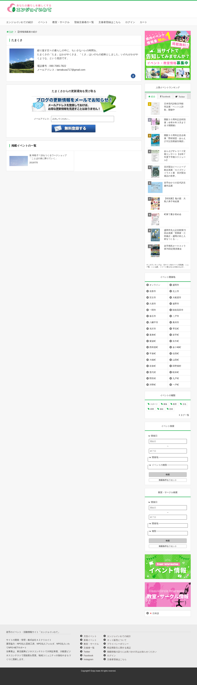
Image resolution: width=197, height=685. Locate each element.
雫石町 (176, 328)
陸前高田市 (178, 310)
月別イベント (90, 636)
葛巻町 (152, 335)
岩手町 (176, 335)
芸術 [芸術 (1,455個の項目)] (171, 409)
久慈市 (152, 303)
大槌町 (152, 360)
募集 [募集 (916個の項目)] (165, 404)
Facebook (88, 655)
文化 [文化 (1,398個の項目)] (184, 404)
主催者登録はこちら (109, 22)
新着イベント (90, 640)
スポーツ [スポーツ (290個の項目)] (154, 404)
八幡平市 (153, 322)
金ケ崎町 (177, 347)
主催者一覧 (89, 647)
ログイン (130, 22)
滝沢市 (152, 328)
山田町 (176, 360)
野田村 (152, 378)
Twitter (87, 651)
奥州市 (176, 322)
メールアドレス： (42, 119)
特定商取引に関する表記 (119, 647)
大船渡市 (177, 297)
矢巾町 (176, 341)
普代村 (152, 372)
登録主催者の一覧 (84, 22)
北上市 (176, 291)
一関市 (152, 310)
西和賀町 (153, 347)
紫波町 (152, 341)
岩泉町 (152, 366)
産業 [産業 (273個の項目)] (152, 409)
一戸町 (176, 384)
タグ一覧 (185, 415)
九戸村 (176, 378)
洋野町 (152, 384)
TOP (9, 32)
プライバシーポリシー (118, 644)
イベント (43, 22)
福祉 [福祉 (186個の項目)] (161, 409)
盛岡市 (176, 285)
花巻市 (152, 291)
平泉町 (152, 353)
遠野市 (176, 303)
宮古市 (152, 297)
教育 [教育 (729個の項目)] (175, 404)
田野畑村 (177, 366)
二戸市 (176, 316)
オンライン (154, 285)
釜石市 (152, 316)
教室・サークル (61, 22)
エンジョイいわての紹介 (19, 22)
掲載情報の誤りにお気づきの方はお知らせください (132, 651)
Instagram (88, 659)
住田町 (176, 353)
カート (143, 22)
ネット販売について (117, 640)
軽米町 (176, 372)
